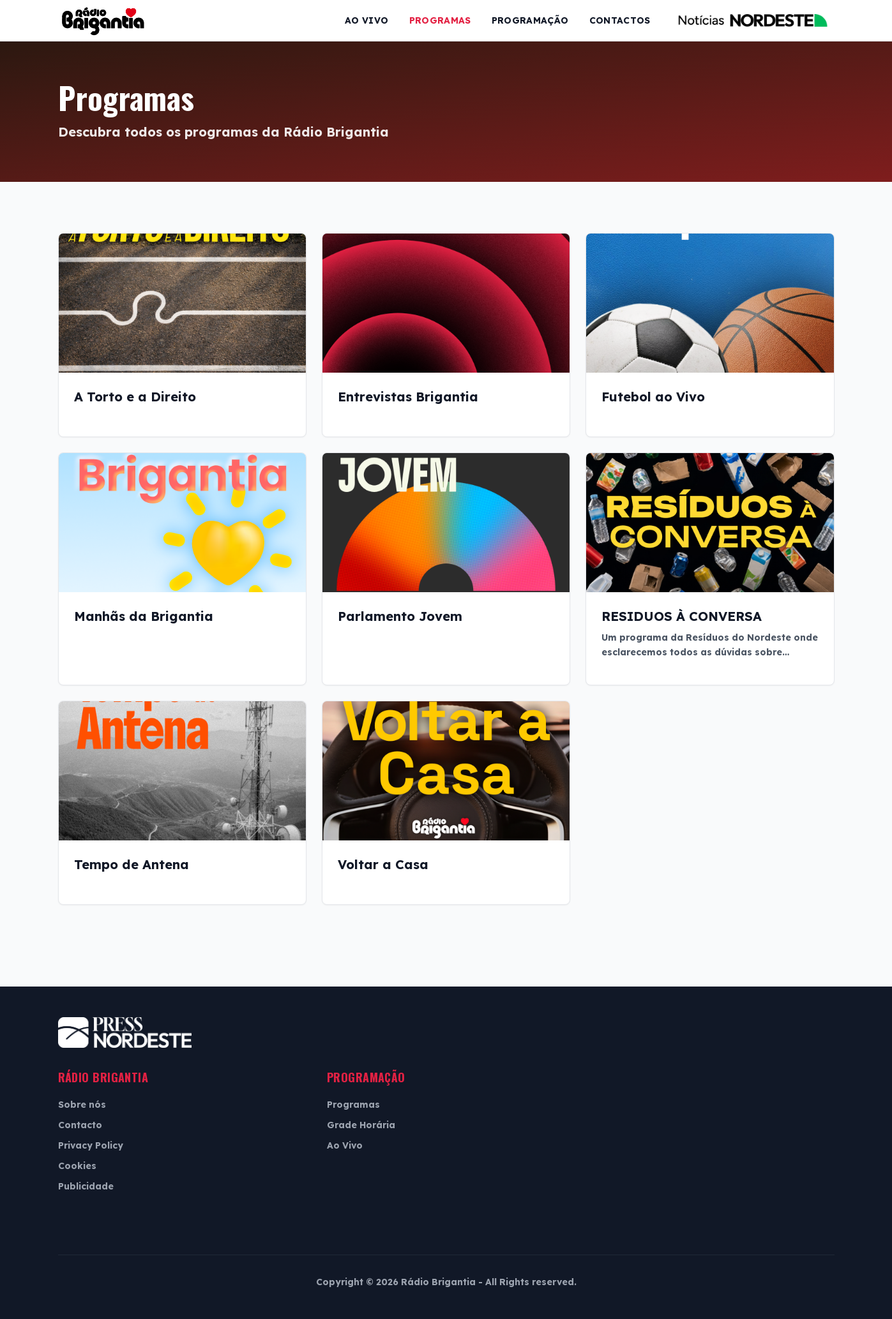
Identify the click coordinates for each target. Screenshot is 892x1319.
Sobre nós (82, 1104)
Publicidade (86, 1186)
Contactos (620, 20)
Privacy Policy (90, 1145)
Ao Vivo (366, 20)
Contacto (80, 1125)
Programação (530, 20)
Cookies (77, 1166)
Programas (440, 20)
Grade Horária (361, 1125)
